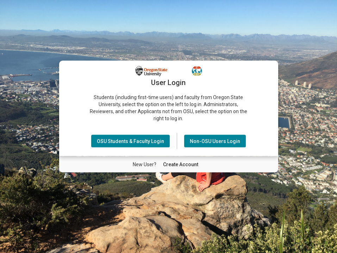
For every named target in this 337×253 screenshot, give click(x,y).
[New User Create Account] (180, 164)
